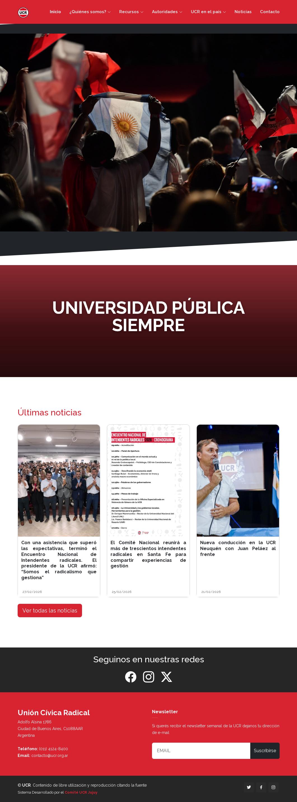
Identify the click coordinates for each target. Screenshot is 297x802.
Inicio (55, 11)
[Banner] (148, 321)
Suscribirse (265, 750)
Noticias (243, 11)
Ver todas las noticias (49, 610)
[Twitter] (166, 677)
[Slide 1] (148, 224)
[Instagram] (148, 677)
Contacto (270, 11)
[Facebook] (130, 677)
